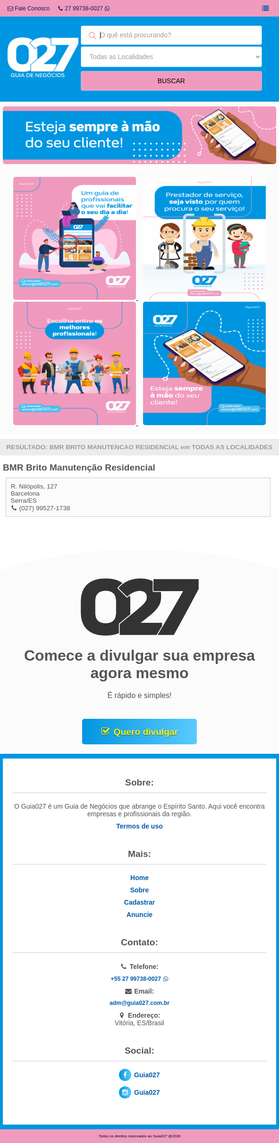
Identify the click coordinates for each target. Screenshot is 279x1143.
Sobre (139, 890)
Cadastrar (139, 902)
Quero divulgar (146, 732)
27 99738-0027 (84, 8)
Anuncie (139, 914)
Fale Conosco (29, 8)
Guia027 (147, 1075)
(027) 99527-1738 (44, 508)
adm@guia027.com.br (139, 1003)
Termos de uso (139, 826)
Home (139, 877)
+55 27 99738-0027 (139, 979)
